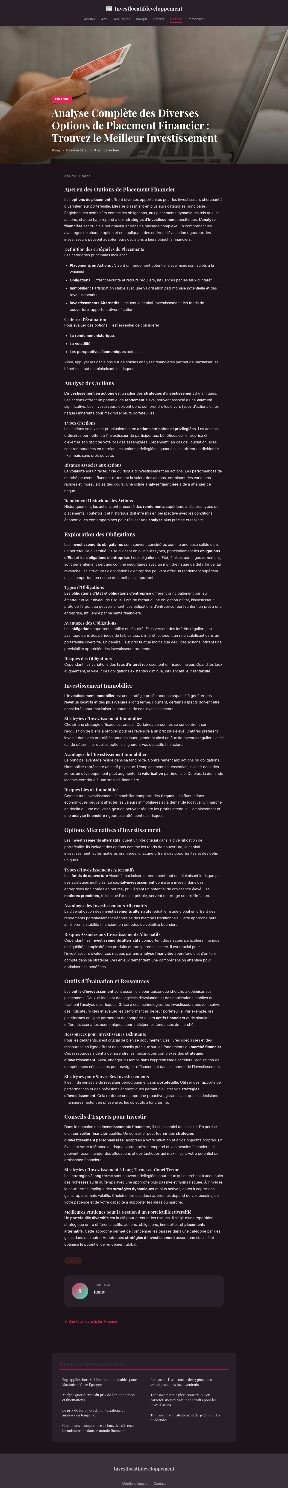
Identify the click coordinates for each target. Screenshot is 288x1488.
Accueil (90, 19)
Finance (176, 19)
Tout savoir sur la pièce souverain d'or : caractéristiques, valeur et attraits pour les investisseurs (183, 1399)
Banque (142, 19)
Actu (104, 19)
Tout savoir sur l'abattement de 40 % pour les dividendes (185, 1417)
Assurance (122, 19)
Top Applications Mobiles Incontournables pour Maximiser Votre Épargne (99, 1382)
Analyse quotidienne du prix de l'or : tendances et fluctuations (98, 1397)
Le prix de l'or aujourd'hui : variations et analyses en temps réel (93, 1412)
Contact (160, 1483)
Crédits (158, 19)
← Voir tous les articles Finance (90, 1321)
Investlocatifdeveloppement (144, 8)
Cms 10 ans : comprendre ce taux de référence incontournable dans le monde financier (98, 1428)
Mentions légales (135, 1483)
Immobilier (196, 19)
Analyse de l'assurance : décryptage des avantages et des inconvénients (181, 1382)
